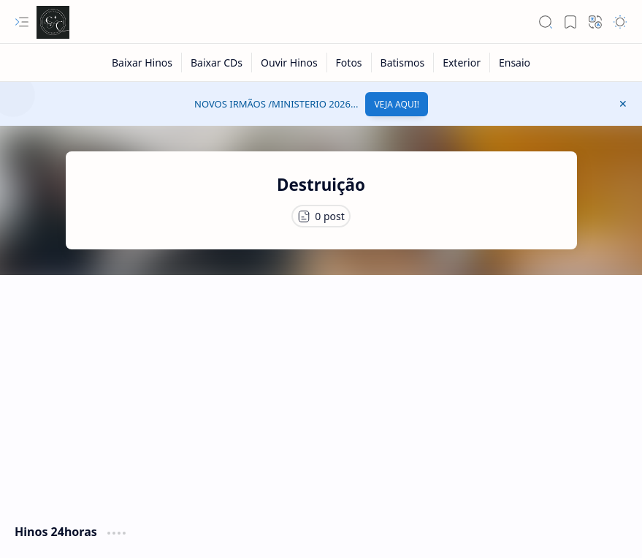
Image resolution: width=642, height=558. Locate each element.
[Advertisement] (321, 392)
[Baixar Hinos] (142, 62)
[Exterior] (462, 62)
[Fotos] (349, 62)
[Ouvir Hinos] (289, 62)
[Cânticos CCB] (53, 22)
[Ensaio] (514, 62)
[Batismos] (403, 62)
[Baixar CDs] (217, 62)
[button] (22, 22)
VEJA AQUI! (396, 104)
